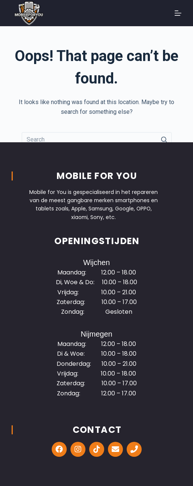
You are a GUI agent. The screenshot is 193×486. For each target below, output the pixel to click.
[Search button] (164, 139)
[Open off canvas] (178, 13)
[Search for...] (97, 139)
